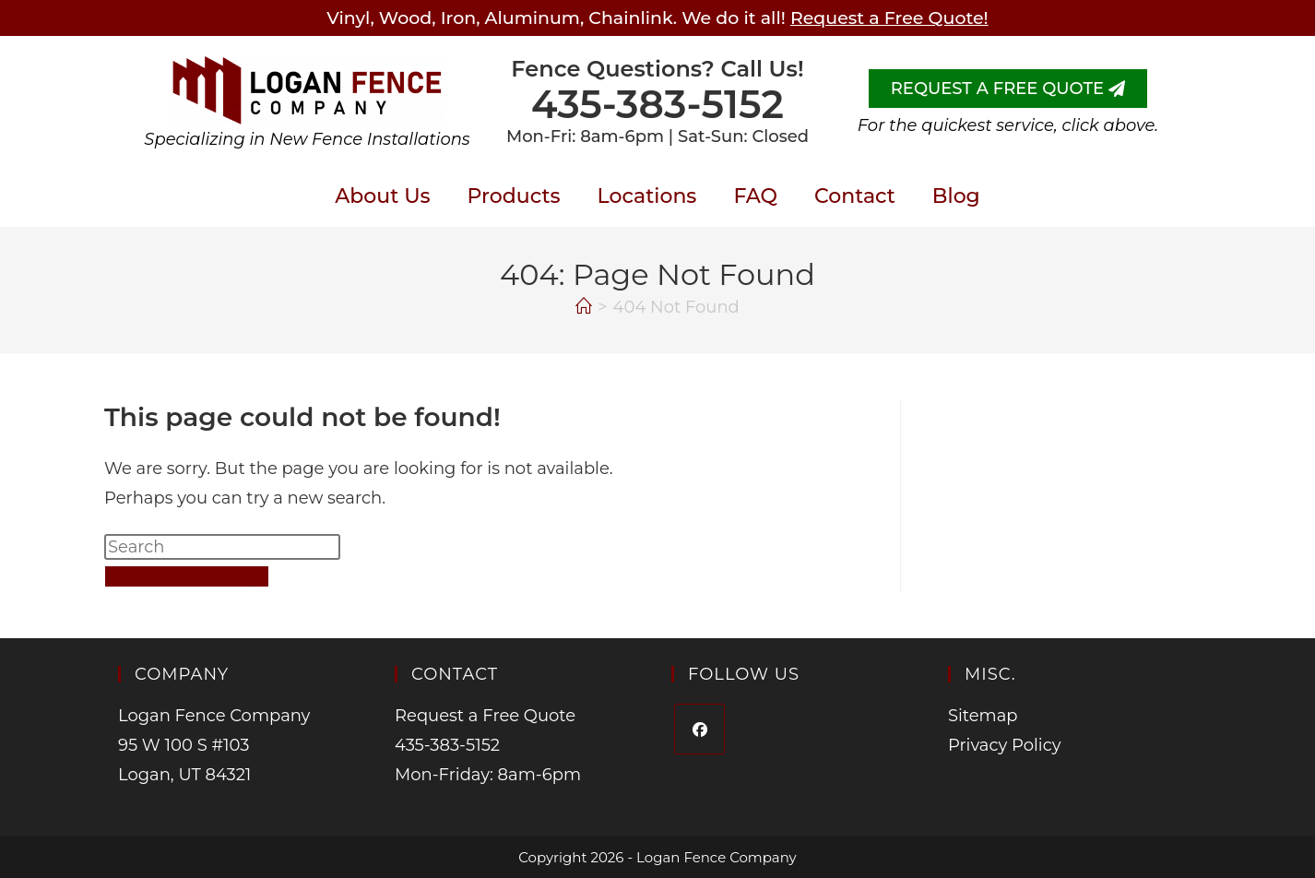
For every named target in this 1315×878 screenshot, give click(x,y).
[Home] (583, 307)
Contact (854, 196)
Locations (647, 196)
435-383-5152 (657, 104)
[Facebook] (699, 729)
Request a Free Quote (485, 716)
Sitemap (983, 716)
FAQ (755, 196)
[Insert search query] (222, 547)
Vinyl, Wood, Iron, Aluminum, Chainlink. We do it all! (657, 18)
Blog (956, 196)
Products (514, 196)
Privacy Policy (1004, 745)
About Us (382, 196)
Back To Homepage (186, 576)
